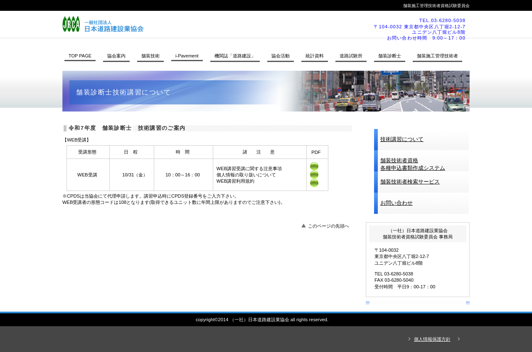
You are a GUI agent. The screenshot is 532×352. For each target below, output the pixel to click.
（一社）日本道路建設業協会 (176, 24)
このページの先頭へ (328, 225)
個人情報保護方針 (432, 339)
